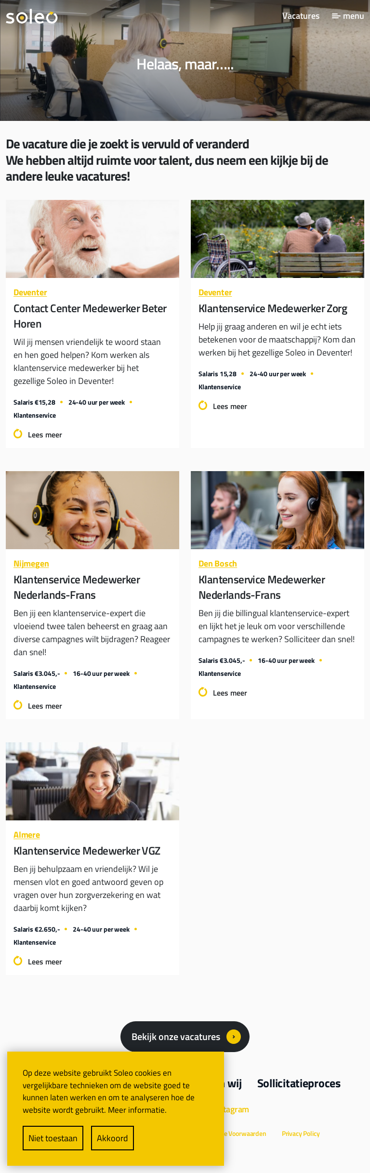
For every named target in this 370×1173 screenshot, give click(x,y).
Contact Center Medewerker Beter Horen (89, 316)
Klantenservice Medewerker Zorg (272, 308)
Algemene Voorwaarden (232, 1133)
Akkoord (112, 1138)
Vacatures (300, 15)
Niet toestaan (53, 1138)
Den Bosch (217, 563)
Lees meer (45, 434)
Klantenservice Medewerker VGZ (86, 850)
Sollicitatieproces (299, 1083)
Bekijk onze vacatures (176, 1036)
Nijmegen (31, 563)
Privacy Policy (301, 1133)
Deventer (30, 292)
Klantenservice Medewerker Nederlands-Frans (76, 587)
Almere (26, 834)
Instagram (230, 1109)
